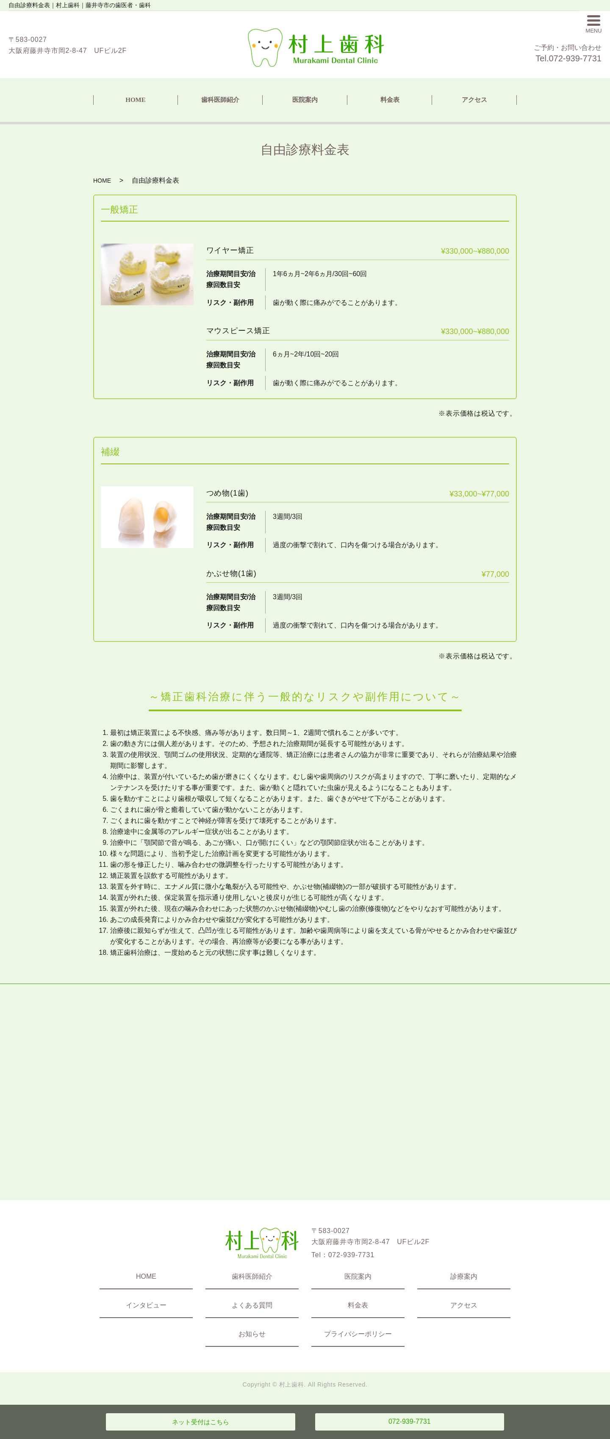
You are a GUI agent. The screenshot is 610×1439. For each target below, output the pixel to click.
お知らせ (252, 1334)
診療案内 (463, 1276)
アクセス (474, 99)
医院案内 (305, 99)
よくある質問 (252, 1305)
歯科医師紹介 (220, 99)
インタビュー (146, 1305)
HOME (135, 99)
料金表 (389, 99)
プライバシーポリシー (358, 1334)
